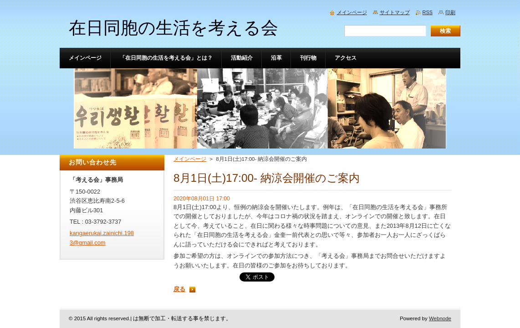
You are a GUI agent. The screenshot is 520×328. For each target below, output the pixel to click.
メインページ (189, 159)
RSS (428, 12)
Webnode (440, 318)
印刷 (450, 12)
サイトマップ (395, 12)
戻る (179, 289)
